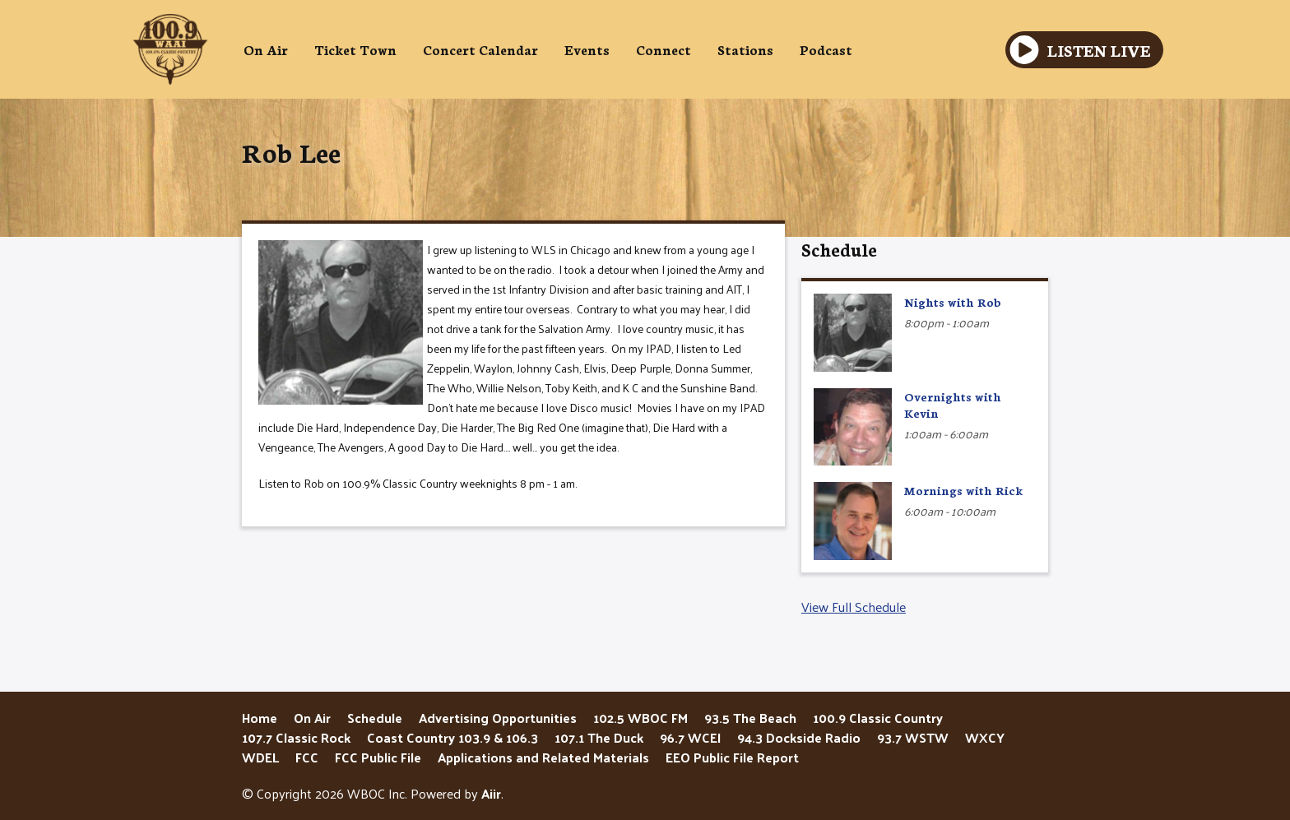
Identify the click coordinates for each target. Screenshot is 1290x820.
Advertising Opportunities (498, 718)
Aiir (491, 793)
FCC (306, 757)
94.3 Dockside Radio (799, 737)
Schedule (839, 249)
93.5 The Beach (750, 718)
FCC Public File (378, 757)
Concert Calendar (480, 48)
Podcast (826, 48)
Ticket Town (355, 48)
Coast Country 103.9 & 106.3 (452, 737)
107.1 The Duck (599, 737)
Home (259, 718)
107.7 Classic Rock (296, 737)
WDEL (260, 757)
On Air (266, 48)
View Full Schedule (853, 606)
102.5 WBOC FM (640, 718)
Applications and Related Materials (543, 757)
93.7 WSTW (913, 737)
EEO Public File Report (732, 757)
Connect (663, 48)
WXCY (985, 737)
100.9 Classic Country (878, 718)
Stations (745, 48)
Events (587, 48)
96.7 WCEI (690, 737)
